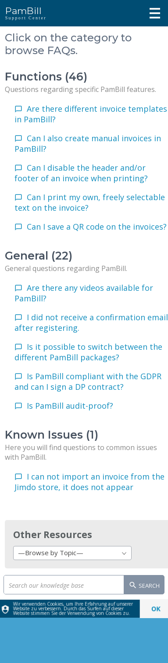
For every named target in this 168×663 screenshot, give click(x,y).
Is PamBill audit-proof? (70, 405)
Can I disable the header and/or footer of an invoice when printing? (81, 172)
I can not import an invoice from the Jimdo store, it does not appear (89, 481)
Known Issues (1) (51, 434)
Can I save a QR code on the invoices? (97, 226)
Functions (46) (46, 76)
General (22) (38, 255)
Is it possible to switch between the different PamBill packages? (88, 352)
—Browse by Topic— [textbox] (50, 552)
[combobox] (72, 553)
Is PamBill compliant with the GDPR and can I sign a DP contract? (87, 381)
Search (144, 586)
